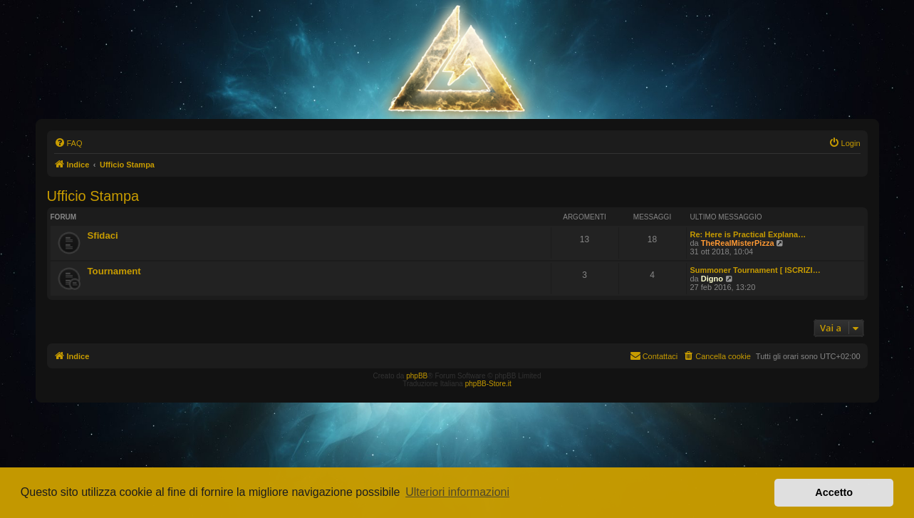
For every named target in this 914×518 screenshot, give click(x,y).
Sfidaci (103, 235)
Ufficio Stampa (93, 196)
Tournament (114, 271)
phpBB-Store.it (488, 384)
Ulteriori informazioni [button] (457, 492)
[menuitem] (68, 143)
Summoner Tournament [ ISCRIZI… (755, 270)
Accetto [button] (834, 492)
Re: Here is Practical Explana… (748, 234)
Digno (712, 278)
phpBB (416, 376)
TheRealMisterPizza (737, 243)
